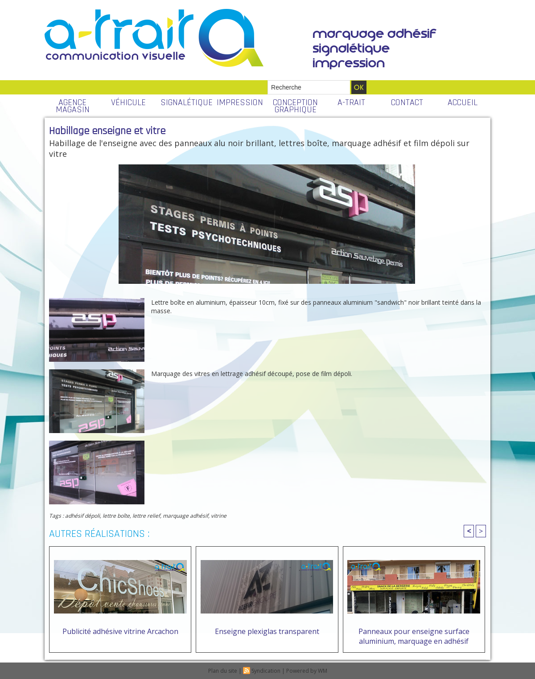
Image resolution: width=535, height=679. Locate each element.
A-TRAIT (351, 102)
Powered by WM (306, 671)
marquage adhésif (185, 515)
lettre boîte (116, 515)
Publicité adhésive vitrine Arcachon (120, 631)
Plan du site (222, 671)
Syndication (265, 671)
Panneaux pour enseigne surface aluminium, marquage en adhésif (413, 636)
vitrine (218, 515)
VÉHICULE (128, 102)
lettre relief (146, 515)
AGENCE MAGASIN (73, 106)
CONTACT (407, 102)
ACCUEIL (462, 102)
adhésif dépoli (82, 515)
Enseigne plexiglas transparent (267, 631)
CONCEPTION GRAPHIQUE (295, 106)
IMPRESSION (240, 102)
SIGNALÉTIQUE (186, 102)
